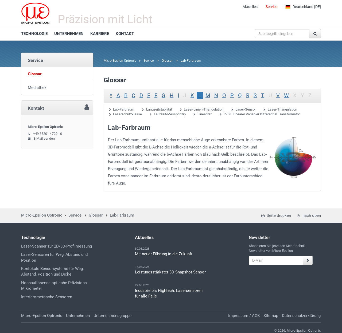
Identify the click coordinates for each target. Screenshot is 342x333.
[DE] (303, 7)
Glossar (167, 60)
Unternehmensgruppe (112, 315)
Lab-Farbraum (123, 109)
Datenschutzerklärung (301, 315)
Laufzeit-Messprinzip (170, 114)
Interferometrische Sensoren (46, 297)
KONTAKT (125, 33)
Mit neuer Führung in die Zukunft (163, 254)
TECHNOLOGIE (34, 33)
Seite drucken (275, 215)
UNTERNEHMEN (69, 33)
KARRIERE (99, 33)
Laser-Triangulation (282, 109)
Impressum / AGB (244, 315)
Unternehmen (78, 315)
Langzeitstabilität (159, 109)
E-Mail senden (44, 138)
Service (271, 7)
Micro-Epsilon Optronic (120, 60)
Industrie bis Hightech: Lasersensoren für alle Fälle (169, 293)
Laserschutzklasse (127, 114)
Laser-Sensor (245, 109)
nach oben (308, 215)
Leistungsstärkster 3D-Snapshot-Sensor (170, 272)
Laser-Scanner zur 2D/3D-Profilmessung (56, 246)
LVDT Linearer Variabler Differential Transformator (262, 114)
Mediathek (37, 87)
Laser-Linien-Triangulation (203, 109)
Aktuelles (250, 7)
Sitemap (270, 315)
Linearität (204, 114)
